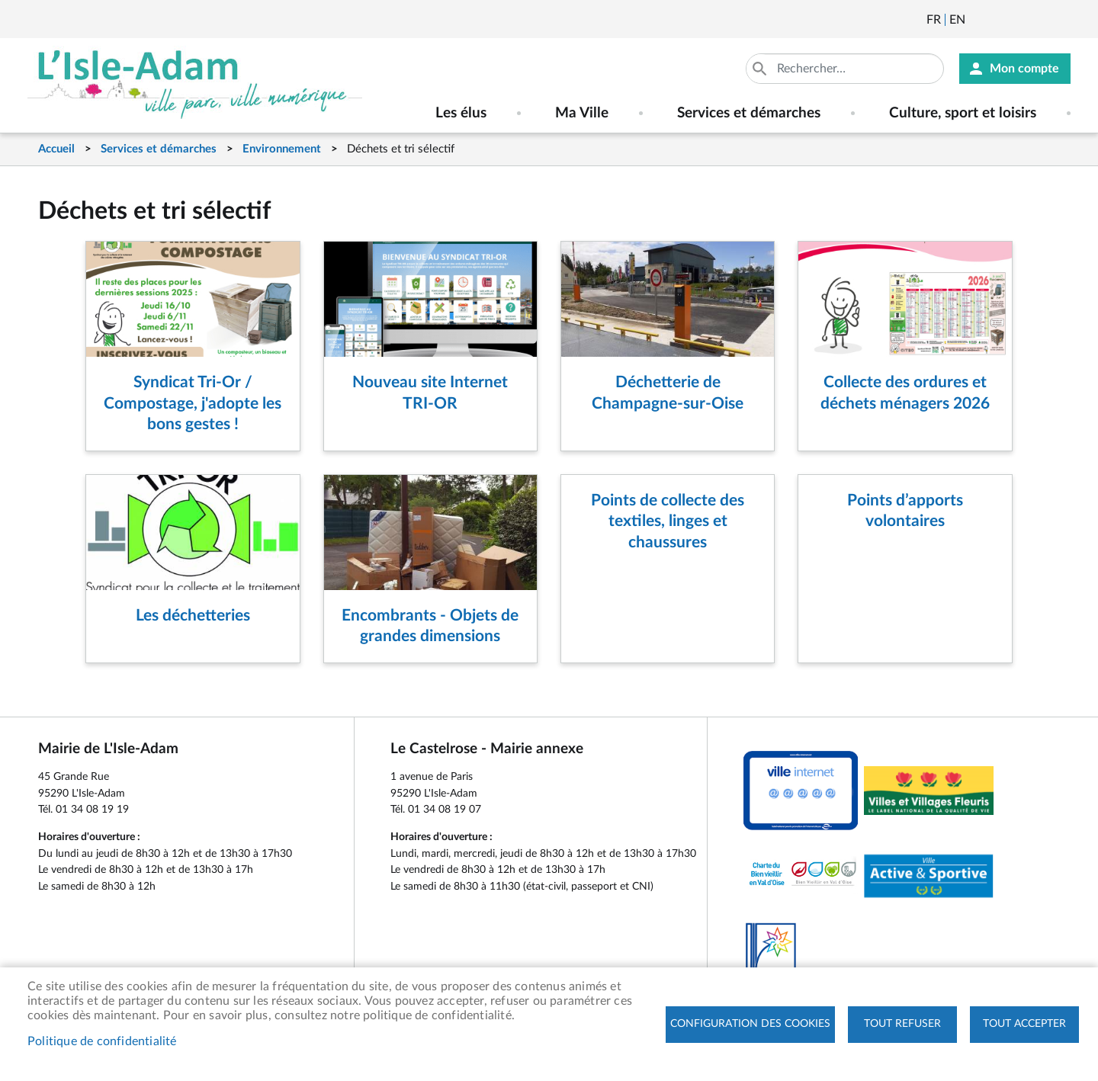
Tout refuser (902, 1023)
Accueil (56, 149)
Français (933, 20)
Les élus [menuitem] (460, 113)
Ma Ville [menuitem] (581, 113)
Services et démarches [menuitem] (748, 113)
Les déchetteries (193, 616)
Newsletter (978, 20)
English (957, 20)
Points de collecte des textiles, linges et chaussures (667, 521)
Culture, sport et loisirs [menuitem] (962, 113)
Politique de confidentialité (102, 1041)
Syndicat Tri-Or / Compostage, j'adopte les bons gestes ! (192, 403)
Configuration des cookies (750, 1023)
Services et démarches (159, 149)
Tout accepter (1024, 1023)
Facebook (1019, 20)
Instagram (1060, 20)
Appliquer (760, 68)
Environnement (281, 149)
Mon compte (1024, 69)
